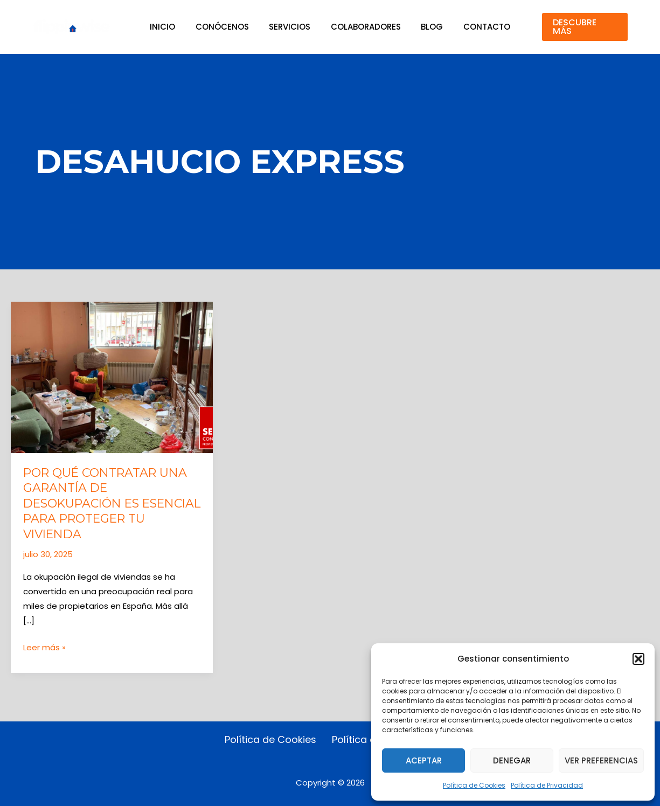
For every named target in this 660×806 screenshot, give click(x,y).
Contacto (476, 27)
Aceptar (424, 760)
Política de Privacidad (547, 785)
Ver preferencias (601, 760)
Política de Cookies (474, 785)
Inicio (172, 27)
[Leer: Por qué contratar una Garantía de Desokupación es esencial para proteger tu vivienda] (112, 377)
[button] (638, 659)
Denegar (512, 760)
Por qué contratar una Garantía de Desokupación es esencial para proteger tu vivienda (108, 503)
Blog (426, 27)
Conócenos (228, 27)
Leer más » (44, 647)
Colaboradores (364, 27)
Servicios (291, 27)
